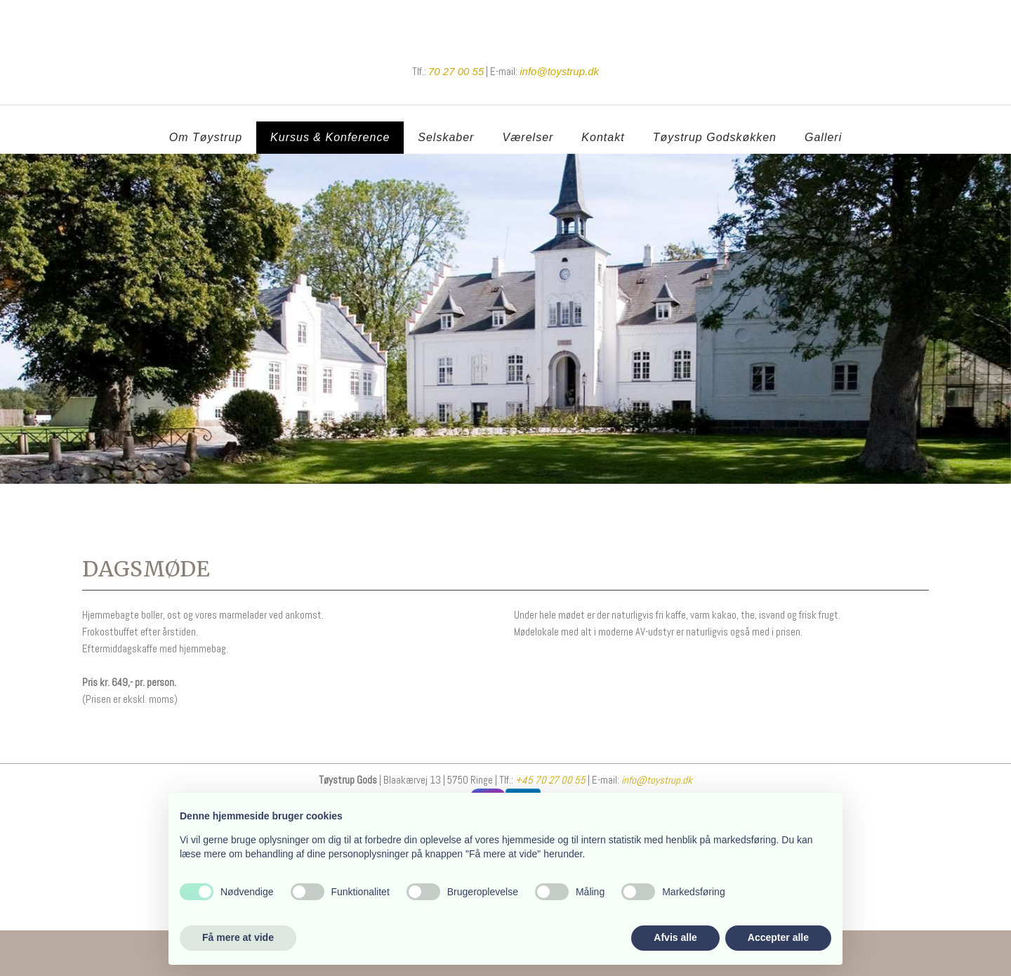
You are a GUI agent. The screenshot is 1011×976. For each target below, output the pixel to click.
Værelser (527, 137)
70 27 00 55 (456, 71)
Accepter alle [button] (778, 937)
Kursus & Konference (330, 137)
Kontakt (602, 137)
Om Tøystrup (205, 137)
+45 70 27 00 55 (549, 779)
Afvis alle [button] (675, 937)
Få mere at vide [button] (238, 937)
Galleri (823, 137)
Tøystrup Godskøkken (715, 137)
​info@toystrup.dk (559, 71)
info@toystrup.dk (656, 779)
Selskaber (446, 137)
